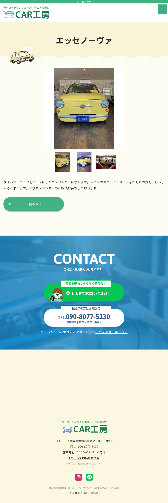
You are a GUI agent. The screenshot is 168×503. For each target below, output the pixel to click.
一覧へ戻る (34, 203)
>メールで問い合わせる (84, 458)
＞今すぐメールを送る (111, 331)
